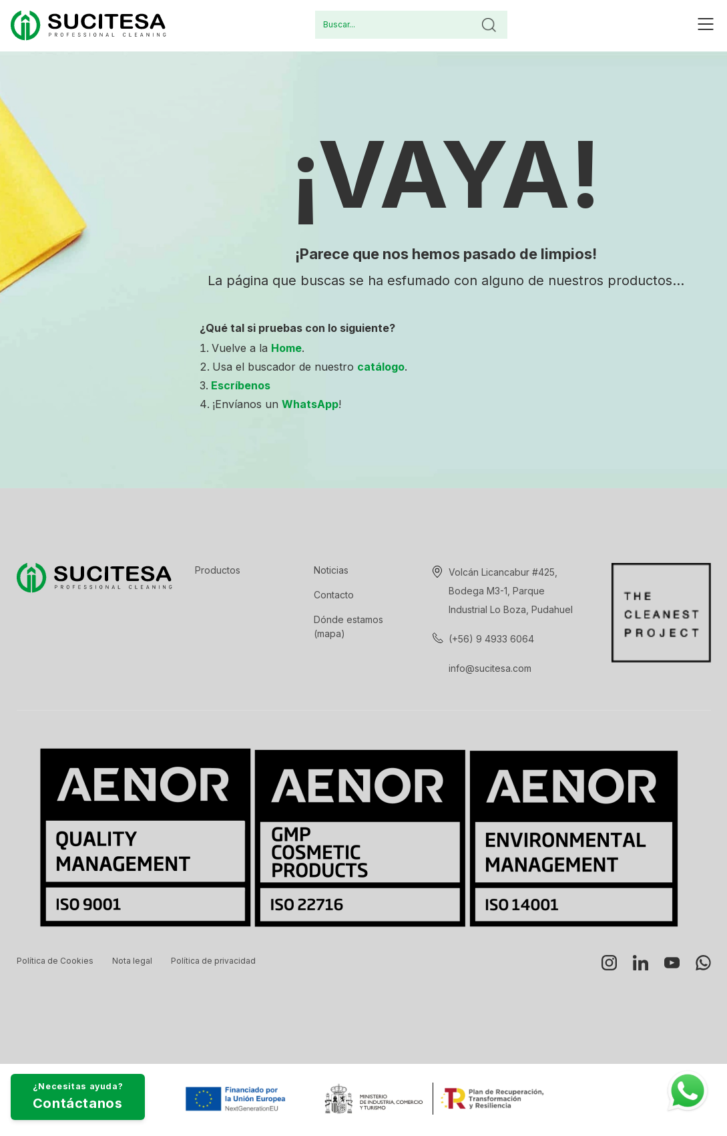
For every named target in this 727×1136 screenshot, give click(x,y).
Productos (217, 570)
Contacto (334, 594)
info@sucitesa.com (490, 668)
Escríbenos (240, 385)
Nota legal (132, 961)
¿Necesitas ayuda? (121, 1084)
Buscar (489, 24)
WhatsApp (310, 404)
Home (286, 348)
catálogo (381, 366)
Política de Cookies (55, 961)
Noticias (331, 570)
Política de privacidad (213, 961)
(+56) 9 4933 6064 (491, 638)
